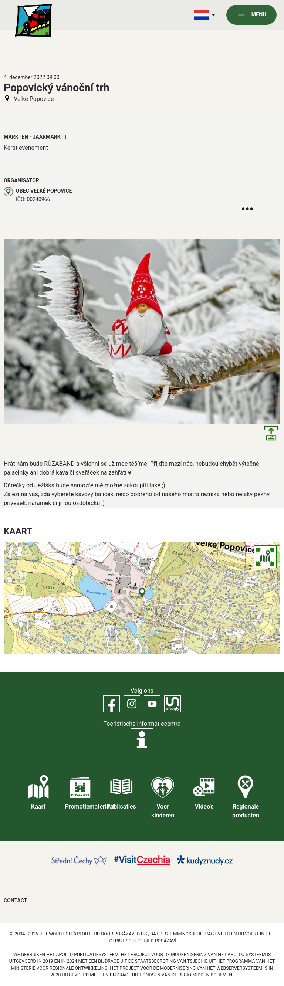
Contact (15, 901)
